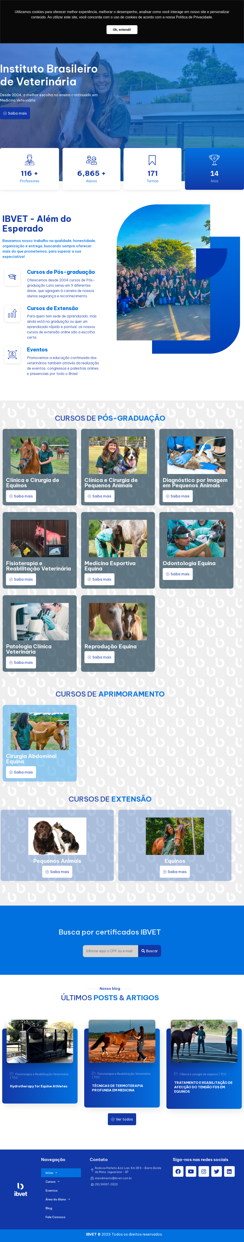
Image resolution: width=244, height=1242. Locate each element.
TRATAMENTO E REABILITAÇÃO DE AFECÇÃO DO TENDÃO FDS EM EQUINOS (203, 1087)
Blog (49, 1208)
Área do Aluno (58, 1199)
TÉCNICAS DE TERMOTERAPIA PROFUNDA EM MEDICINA (117, 1088)
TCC (15, 1077)
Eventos (51, 1190)
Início (51, 1172)
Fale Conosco (55, 1217)
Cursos (52, 1181)
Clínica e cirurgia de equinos (199, 1074)
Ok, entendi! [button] (122, 29)
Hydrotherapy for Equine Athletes (38, 1086)
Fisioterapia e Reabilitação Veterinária (42, 1074)
